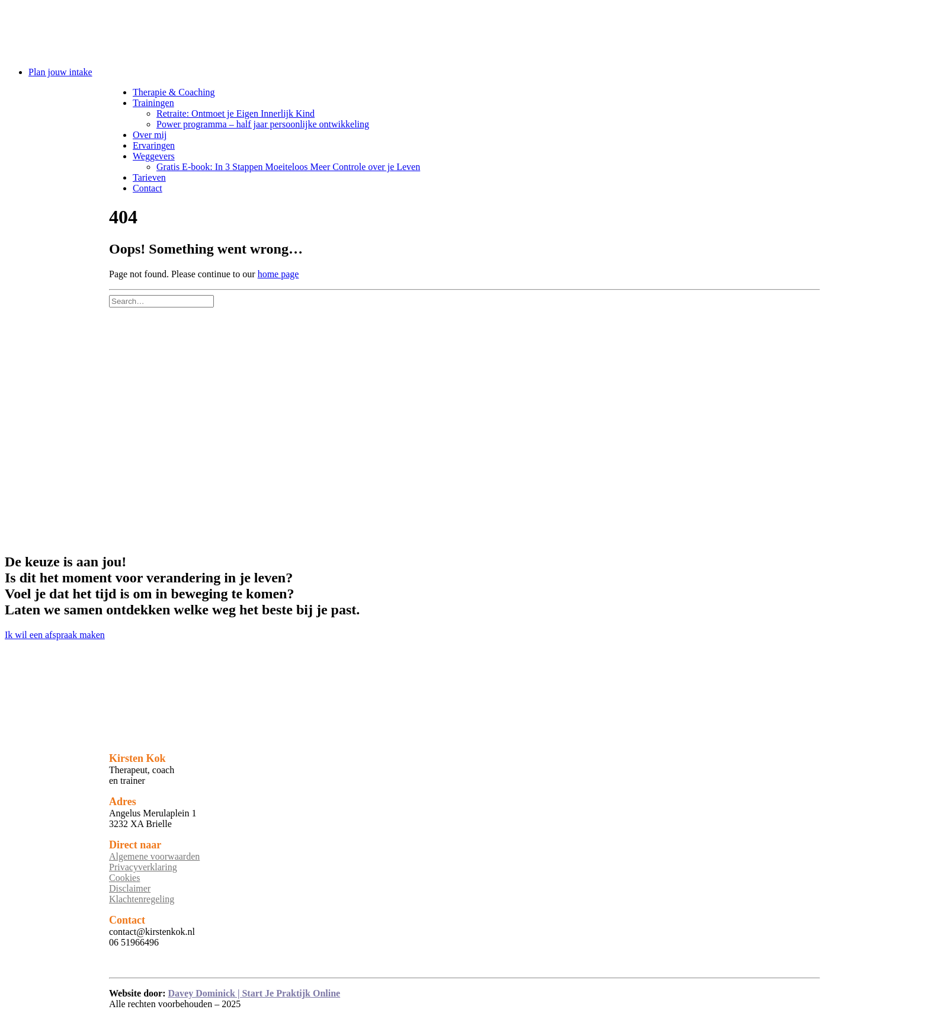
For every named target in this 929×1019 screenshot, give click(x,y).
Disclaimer (129, 888)
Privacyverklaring (143, 867)
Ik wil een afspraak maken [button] (55, 635)
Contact (147, 188)
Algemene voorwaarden (154, 856)
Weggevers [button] (154, 156)
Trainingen (153, 103)
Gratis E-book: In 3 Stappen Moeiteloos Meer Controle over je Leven (288, 167)
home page (278, 274)
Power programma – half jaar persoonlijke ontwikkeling (262, 124)
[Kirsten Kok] (464, 31)
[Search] (161, 301)
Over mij (149, 135)
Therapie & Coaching (174, 92)
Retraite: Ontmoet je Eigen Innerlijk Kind (235, 113)
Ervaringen (154, 145)
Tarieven (149, 177)
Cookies (124, 878)
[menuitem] (476, 72)
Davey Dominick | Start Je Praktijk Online (254, 993)
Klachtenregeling (141, 899)
